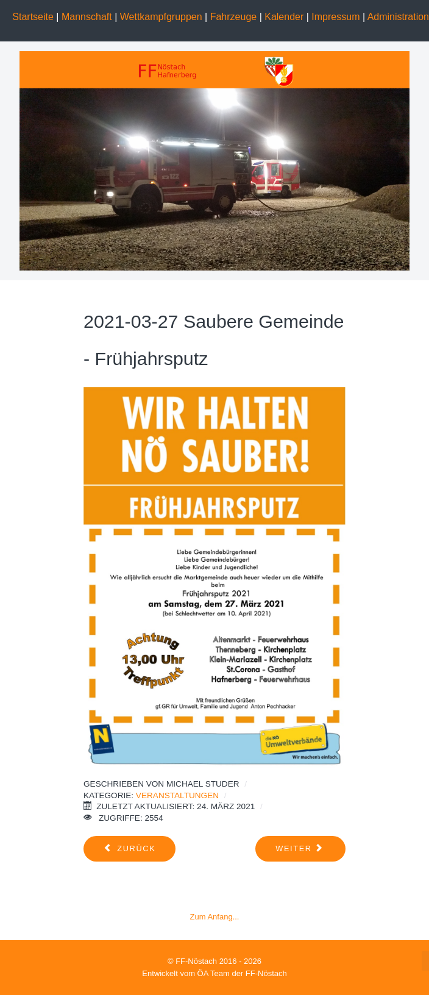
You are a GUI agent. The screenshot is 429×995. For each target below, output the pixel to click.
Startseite (33, 17)
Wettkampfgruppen (162, 17)
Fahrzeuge (235, 17)
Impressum (335, 17)
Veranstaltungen (177, 795)
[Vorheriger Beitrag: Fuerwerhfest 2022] (129, 849)
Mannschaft (87, 17)
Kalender (283, 17)
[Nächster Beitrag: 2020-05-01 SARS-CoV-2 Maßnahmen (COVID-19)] (300, 849)
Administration (398, 17)
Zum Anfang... (214, 916)
